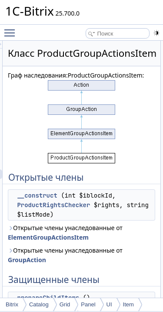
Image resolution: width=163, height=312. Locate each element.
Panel (88, 304)
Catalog (39, 304)
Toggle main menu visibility (11, 29)
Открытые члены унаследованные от (97, 278)
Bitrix (12, 304)
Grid (65, 304)
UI (109, 304)
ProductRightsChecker (102, 236)
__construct (86, 217)
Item (128, 304)
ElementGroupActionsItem (97, 287)
